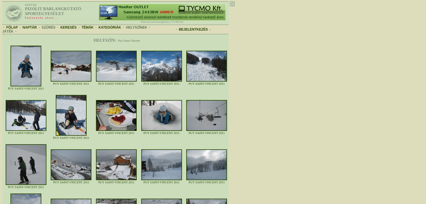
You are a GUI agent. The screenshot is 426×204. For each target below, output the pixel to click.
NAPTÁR (30, 27)
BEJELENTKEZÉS (193, 29)
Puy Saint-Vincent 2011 (26, 87)
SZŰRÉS (48, 27)
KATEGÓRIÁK (110, 27)
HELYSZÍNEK (136, 27)
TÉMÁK (88, 27)
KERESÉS (68, 27)
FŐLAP (12, 27)
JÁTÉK (7, 31)
